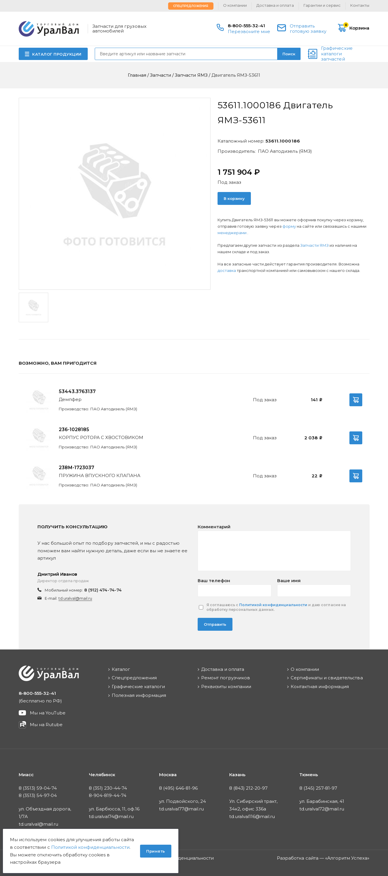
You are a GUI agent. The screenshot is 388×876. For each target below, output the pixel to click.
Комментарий (214, 526)
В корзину (234, 198)
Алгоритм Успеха (347, 858)
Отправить (215, 624)
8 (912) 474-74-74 (103, 590)
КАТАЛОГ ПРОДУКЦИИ (57, 54)
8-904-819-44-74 (108, 795)
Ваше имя (289, 580)
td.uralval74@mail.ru (111, 816)
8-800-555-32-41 (246, 25)
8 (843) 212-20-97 (248, 788)
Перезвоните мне (249, 31)
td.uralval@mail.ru (75, 598)
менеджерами (232, 232)
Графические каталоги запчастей (336, 54)
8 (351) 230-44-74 (108, 788)
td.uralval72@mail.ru (321, 809)
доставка (227, 270)
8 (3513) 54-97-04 (38, 795)
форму (289, 226)
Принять (155, 851)
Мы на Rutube (46, 724)
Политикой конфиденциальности (273, 605)
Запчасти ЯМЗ (315, 245)
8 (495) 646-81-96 (178, 788)
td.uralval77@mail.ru (181, 809)
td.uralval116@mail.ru (252, 816)
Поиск (288, 54)
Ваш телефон (214, 580)
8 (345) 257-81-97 (318, 788)
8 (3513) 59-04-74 (38, 788)
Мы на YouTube (48, 713)
